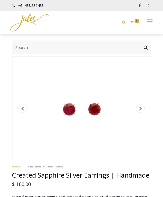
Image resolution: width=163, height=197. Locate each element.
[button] (124, 22)
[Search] (145, 47)
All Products (17, 167)
